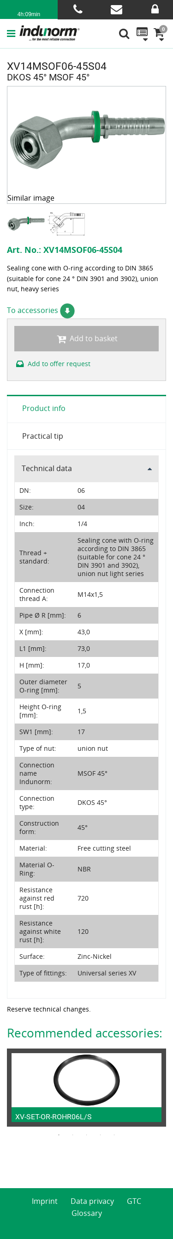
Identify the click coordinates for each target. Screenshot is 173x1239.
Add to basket (86, 338)
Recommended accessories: (84, 1032)
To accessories (41, 310)
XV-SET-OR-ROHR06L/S (53, 1116)
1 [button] (59, 1135)
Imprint (45, 1201)
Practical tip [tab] (42, 436)
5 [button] (114, 1135)
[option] (27, 223)
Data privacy (92, 1201)
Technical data (47, 468)
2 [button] (73, 1135)
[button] (13, 33)
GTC (134, 1201)
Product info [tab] (44, 408)
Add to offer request (52, 363)
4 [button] (100, 1135)
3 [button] (86, 1135)
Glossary (87, 1213)
